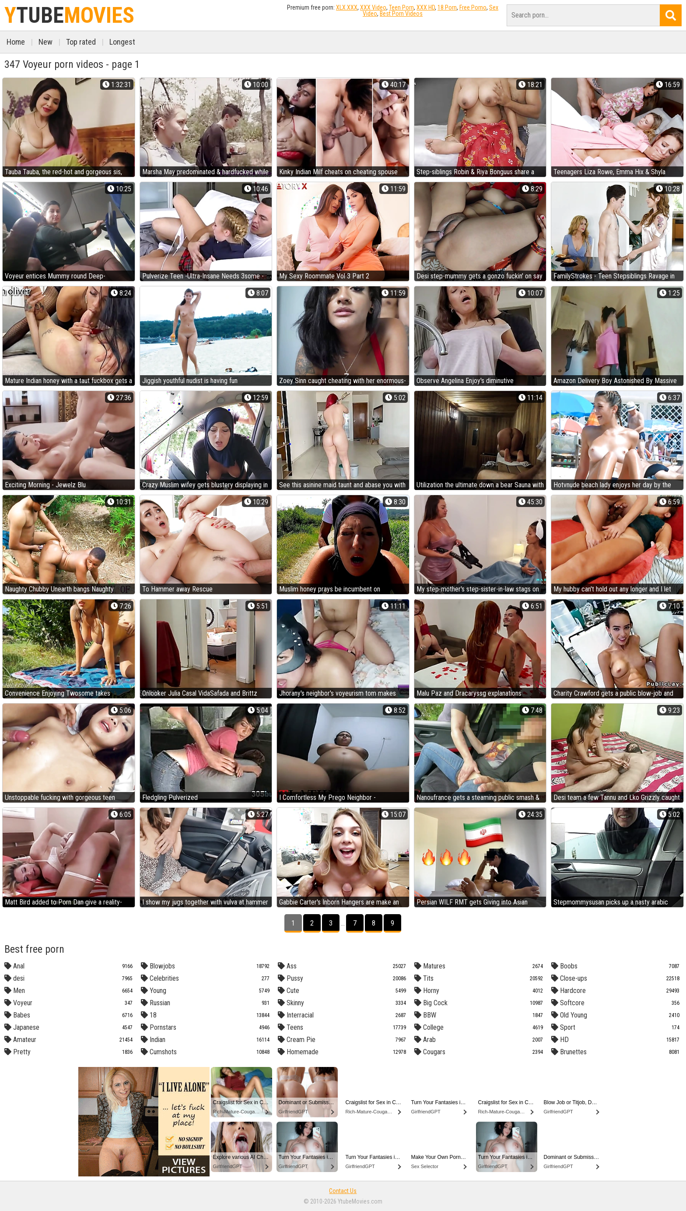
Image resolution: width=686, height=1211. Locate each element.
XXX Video (373, 7)
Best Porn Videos (401, 13)
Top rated (81, 41)
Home (16, 41)
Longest (122, 41)
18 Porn (447, 7)
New (45, 41)
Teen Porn (401, 7)
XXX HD (425, 7)
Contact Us (343, 1190)
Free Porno (472, 7)
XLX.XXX (346, 7)
